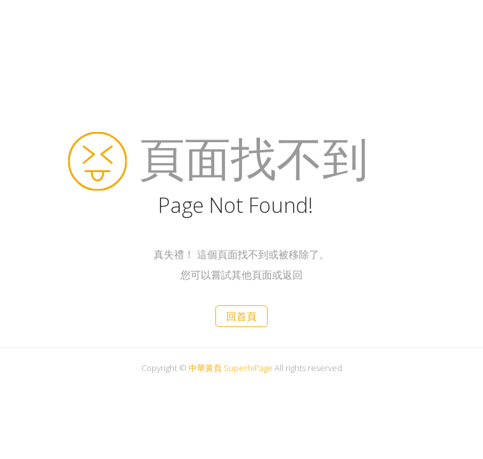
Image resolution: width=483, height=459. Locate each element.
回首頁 (241, 316)
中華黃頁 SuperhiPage (231, 368)
